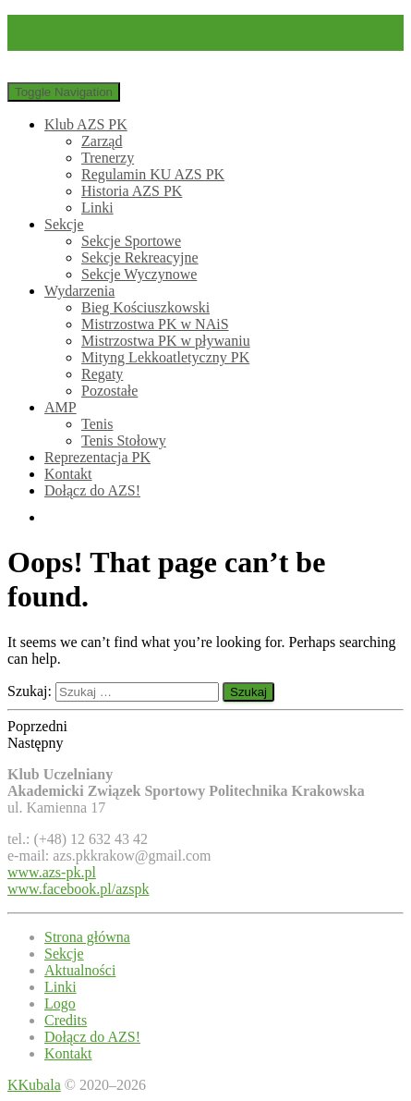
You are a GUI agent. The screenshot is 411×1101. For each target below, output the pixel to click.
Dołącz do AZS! (92, 490)
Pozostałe (109, 390)
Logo (60, 1003)
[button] (205, 726)
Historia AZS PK (131, 191)
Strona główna (87, 937)
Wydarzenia (79, 291)
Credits (65, 1020)
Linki (97, 207)
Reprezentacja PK (97, 457)
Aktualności (79, 970)
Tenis (97, 424)
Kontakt (68, 474)
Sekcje (64, 224)
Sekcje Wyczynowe (139, 274)
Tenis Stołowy (123, 440)
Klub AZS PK (85, 124)
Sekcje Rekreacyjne (140, 257)
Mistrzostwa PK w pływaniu (165, 341)
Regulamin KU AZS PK (152, 174)
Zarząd (101, 141)
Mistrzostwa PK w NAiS (155, 324)
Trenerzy (107, 157)
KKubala (34, 1085)
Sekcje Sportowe (131, 241)
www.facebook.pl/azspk (78, 889)
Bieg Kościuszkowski (145, 307)
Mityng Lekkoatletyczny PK (165, 357)
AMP (60, 407)
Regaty (102, 374)
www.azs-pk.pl (51, 872)
